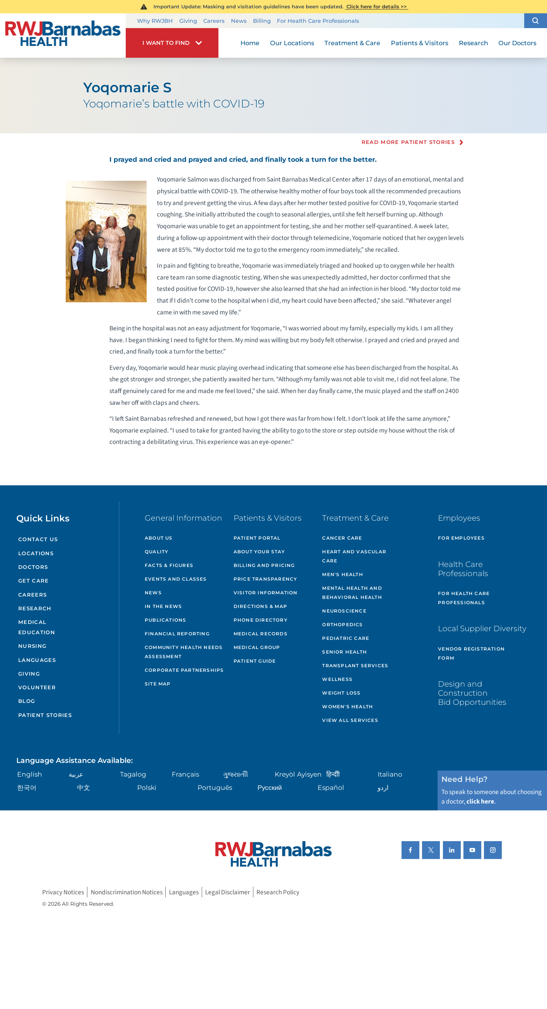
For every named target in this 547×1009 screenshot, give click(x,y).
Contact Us (38, 539)
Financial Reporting (177, 633)
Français (185, 774)
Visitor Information (266, 592)
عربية (76, 774)
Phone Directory (261, 620)
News (239, 20)
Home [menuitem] (249, 43)
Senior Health (344, 652)
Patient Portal (257, 538)
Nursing (32, 646)
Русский (270, 787)
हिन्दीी (333, 774)
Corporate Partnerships (184, 670)
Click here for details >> (376, 6)
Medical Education (36, 627)
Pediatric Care (345, 638)
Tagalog (133, 774)
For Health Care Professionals (318, 20)
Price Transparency (265, 579)
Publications (165, 620)
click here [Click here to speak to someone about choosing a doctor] (480, 801)
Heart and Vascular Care (354, 556)
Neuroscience (344, 611)
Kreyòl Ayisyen (298, 774)
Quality (156, 551)
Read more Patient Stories (408, 142)
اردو (383, 787)
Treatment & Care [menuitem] (352, 43)
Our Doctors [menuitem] (517, 43)
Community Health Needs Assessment (184, 651)
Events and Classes (176, 579)
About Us (159, 538)
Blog (26, 701)
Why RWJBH (155, 20)
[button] (535, 20)
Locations (36, 553)
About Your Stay (259, 551)
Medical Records (261, 633)
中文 (83, 787)
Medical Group (257, 647)
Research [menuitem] (473, 43)
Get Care (33, 581)
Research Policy (277, 892)
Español (331, 787)
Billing (262, 20)
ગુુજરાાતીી (235, 774)
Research (35, 608)
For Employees (461, 538)
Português (215, 787)
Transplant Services (355, 665)
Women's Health (347, 706)
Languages (37, 660)
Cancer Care (342, 538)
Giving (188, 20)
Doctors (33, 567)
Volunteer (37, 687)
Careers (213, 20)
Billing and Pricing (264, 565)
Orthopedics (342, 624)
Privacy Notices (63, 892)
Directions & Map (260, 606)
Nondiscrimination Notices (127, 892)
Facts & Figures (169, 565)
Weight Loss (341, 693)
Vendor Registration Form (471, 653)
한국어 (26, 787)
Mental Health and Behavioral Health (352, 592)
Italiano (390, 774)
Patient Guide (255, 661)
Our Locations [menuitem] (292, 43)
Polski (147, 787)
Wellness (337, 679)
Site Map (158, 684)
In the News (163, 606)
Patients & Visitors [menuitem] (419, 43)
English (29, 774)
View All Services (350, 720)
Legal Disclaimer (227, 892)
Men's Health (342, 574)
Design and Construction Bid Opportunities (472, 693)
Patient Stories (45, 715)
